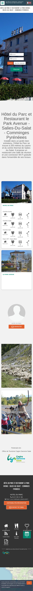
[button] (20, 63)
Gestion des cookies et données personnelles (11, 589)
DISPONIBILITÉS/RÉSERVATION (16, 503)
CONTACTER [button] (16, 326)
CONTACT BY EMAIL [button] (16, 507)
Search (10, 63)
